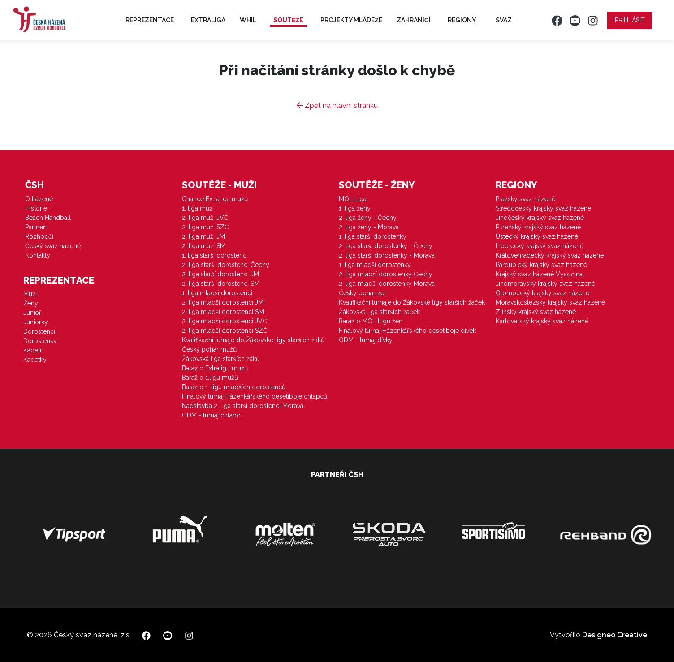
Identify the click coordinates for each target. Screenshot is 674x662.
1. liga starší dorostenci (215, 255)
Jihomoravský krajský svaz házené (545, 283)
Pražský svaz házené (525, 198)
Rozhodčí (39, 236)
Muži (30, 293)
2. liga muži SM (203, 245)
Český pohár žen (363, 293)
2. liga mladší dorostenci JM (223, 302)
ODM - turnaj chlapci (212, 415)
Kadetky (35, 359)
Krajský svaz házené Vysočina (539, 274)
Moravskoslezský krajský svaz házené (550, 302)
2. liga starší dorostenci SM (220, 283)
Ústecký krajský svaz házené (537, 236)
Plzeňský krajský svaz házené (538, 227)
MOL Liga (353, 198)
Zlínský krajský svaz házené (536, 311)
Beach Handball (48, 217)
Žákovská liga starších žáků (220, 358)
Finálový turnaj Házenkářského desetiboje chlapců (254, 396)
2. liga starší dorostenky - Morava (387, 255)
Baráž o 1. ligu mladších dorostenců (233, 387)
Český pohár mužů (209, 349)
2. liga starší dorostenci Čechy (225, 264)
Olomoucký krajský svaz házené (542, 293)
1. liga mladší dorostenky (375, 264)
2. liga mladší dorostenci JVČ (224, 321)
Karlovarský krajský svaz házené (542, 321)
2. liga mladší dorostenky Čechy (385, 274)
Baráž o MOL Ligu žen (370, 321)
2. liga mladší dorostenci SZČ (225, 330)
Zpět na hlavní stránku (337, 105)
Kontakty (37, 255)
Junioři (33, 312)
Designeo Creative (614, 635)
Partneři (36, 227)
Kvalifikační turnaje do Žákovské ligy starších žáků (253, 340)
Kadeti (32, 350)
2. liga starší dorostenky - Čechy (385, 245)
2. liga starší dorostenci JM (220, 274)
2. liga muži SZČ (205, 227)
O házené (39, 198)
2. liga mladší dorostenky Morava (387, 283)
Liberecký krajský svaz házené (539, 245)
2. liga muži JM (203, 236)
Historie (36, 208)
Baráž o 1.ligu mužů (210, 377)
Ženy (30, 303)
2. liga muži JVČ (205, 217)
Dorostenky (40, 340)
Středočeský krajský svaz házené (543, 208)
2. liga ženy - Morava (369, 227)
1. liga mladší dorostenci (217, 293)
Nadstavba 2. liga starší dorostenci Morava (242, 405)
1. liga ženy (355, 208)
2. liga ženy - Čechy (368, 217)
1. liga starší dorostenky (372, 236)
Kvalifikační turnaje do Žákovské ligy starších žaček (412, 302)
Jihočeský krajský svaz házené (540, 217)
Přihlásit (630, 20)
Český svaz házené (53, 245)
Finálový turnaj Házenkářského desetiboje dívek (407, 330)
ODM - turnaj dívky (366, 340)
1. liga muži (198, 208)
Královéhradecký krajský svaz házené (550, 255)
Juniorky (35, 322)
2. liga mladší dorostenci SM (223, 311)
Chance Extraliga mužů (215, 198)
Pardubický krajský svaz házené (541, 264)
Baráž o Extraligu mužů (215, 368)
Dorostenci (39, 331)
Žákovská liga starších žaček (379, 311)
